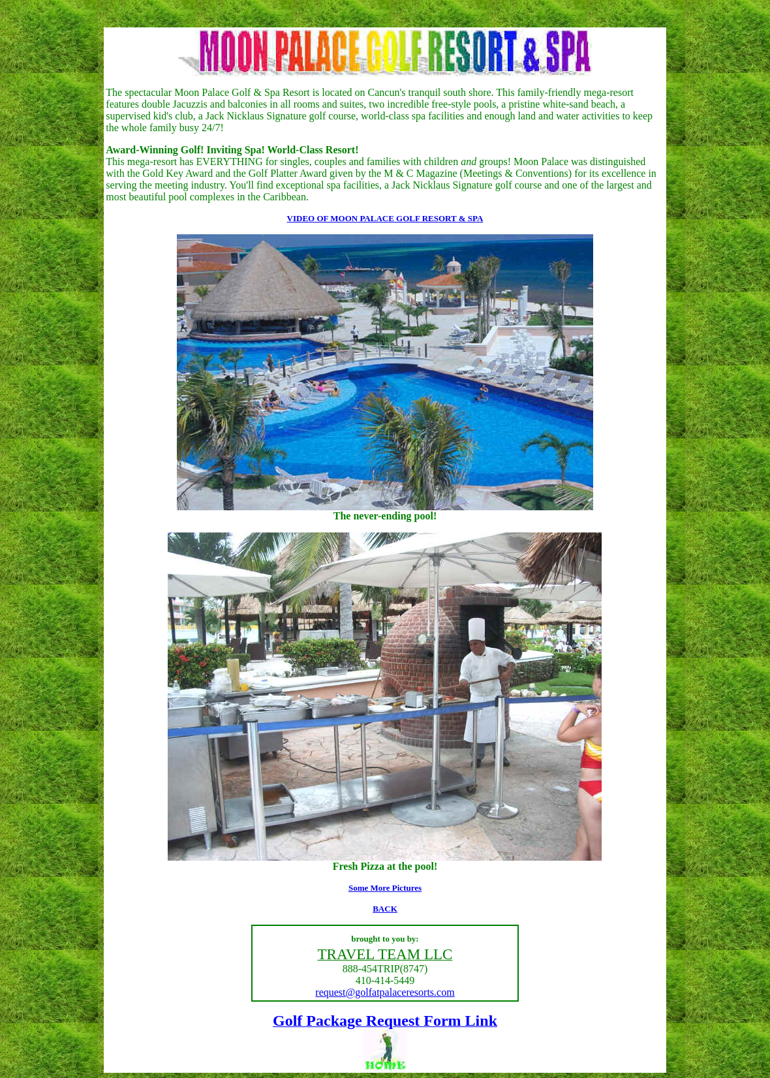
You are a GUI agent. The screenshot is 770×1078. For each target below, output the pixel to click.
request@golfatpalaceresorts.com (384, 992)
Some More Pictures (385, 888)
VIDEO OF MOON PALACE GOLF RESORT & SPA (385, 218)
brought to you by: (384, 939)
